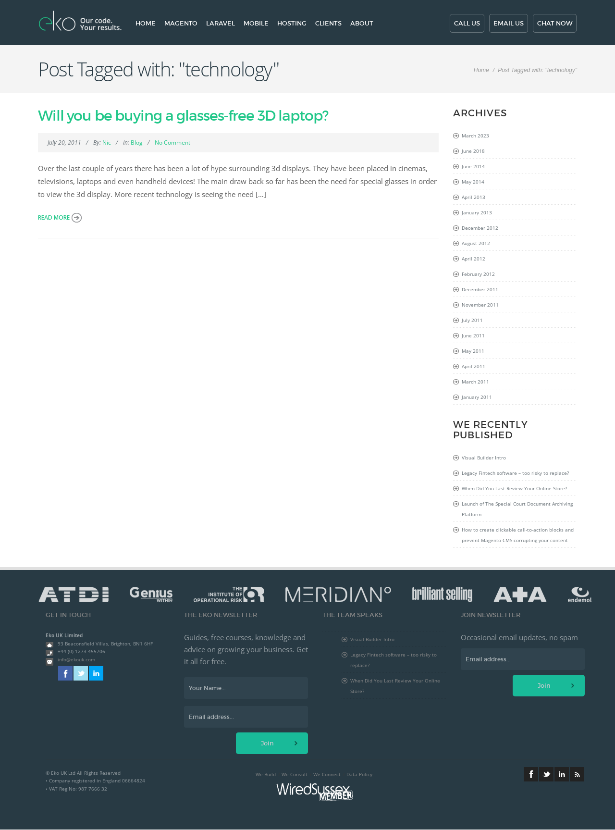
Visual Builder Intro (484, 457)
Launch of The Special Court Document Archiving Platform (517, 509)
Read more (54, 217)
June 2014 (473, 166)
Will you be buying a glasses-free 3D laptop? (183, 115)
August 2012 (476, 243)
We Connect (327, 774)
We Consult (295, 774)
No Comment (172, 142)
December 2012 (480, 227)
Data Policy (359, 774)
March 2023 (475, 135)
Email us (508, 23)
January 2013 (477, 212)
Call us (467, 23)
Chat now (554, 23)
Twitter (81, 673)
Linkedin (96, 673)
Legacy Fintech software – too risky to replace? (515, 473)
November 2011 (480, 304)
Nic (106, 142)
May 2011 (473, 350)
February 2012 (478, 274)
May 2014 (473, 181)
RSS (577, 774)
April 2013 (473, 197)
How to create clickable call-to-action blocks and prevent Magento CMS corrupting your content (518, 535)
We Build (266, 774)
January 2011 (477, 397)
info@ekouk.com (76, 659)
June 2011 (473, 335)
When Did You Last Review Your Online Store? (514, 488)
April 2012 (473, 258)
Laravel (220, 23)
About (361, 23)
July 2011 (472, 320)
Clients (328, 23)
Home (145, 23)
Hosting (292, 23)
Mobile (256, 23)
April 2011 (473, 366)
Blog (137, 142)
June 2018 (473, 151)
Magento (180, 23)
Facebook (65, 673)
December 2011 (480, 289)
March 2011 (475, 381)
